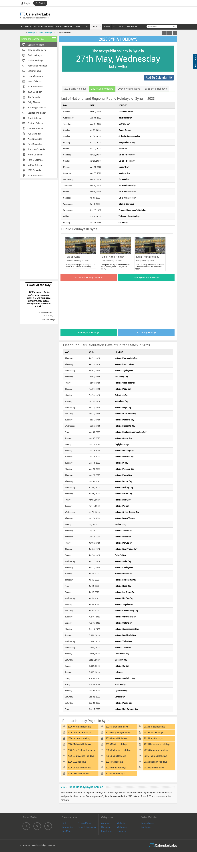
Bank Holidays (35, 55)
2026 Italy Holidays (153, 738)
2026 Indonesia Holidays (80, 738)
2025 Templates (35, 175)
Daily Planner (34, 102)
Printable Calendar (37, 149)
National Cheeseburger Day (127, 629)
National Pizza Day (123, 389)
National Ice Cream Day (125, 592)
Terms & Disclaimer (87, 827)
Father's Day (120, 555)
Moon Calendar (35, 81)
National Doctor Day (123, 481)
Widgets (121, 823)
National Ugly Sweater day (126, 709)
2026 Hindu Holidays (116, 767)
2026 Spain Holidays (116, 756)
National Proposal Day (124, 469)
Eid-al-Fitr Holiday (127, 155)
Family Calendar (35, 160)
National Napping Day (124, 450)
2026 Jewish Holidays (78, 773)
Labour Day (124, 167)
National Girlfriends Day (125, 617)
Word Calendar (35, 139)
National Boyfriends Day (125, 635)
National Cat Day (122, 666)
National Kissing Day (124, 567)
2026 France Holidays (154, 726)
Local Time (106, 831)
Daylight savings (122, 444)
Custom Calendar (36, 123)
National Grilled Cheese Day (127, 512)
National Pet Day (122, 506)
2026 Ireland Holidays (116, 738)
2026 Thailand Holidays (155, 756)
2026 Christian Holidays (79, 767)
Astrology (106, 823)
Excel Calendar (35, 144)
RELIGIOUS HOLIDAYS (43, 26)
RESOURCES (132, 26)
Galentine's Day (122, 395)
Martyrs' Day (124, 173)
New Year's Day (126, 112)
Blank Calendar (35, 118)
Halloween (119, 672)
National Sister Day (123, 623)
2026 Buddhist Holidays (155, 762)
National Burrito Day (123, 493)
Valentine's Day (121, 401)
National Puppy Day (123, 475)
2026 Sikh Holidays (115, 773)
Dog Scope (146, 827)
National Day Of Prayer (125, 518)
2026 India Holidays (153, 732)
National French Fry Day (125, 580)
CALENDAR (26, 26)
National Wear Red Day (125, 383)
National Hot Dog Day (124, 598)
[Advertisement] (38, 229)
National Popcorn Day (124, 364)
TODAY (107, 26)
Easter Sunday (125, 130)
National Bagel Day (123, 407)
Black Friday (120, 684)
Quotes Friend (147, 823)
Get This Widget (48, 320)
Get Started (40, 3)
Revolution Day (125, 118)
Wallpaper (122, 827)
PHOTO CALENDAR (64, 26)
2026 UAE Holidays (77, 762)
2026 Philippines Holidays (118, 750)
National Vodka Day (123, 641)
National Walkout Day (124, 457)
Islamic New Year (126, 204)
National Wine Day (123, 537)
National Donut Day (123, 543)
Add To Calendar (156, 78)
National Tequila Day (124, 604)
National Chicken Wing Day (126, 610)
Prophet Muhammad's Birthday (132, 210)
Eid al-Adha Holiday (127, 185)
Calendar (105, 827)
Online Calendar (35, 128)
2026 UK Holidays (114, 762)
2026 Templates (35, 86)
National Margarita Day (125, 426)
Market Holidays (35, 60)
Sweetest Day (121, 660)
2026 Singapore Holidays (156, 750)
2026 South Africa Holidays (81, 756)
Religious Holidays (37, 50)
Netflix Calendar (35, 165)
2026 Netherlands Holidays (157, 744)
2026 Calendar (35, 92)
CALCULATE (118, 26)
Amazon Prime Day (123, 574)
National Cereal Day (123, 438)
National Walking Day (124, 487)
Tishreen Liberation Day (129, 216)
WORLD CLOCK (82, 26)
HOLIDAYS (96, 26)
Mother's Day (124, 124)
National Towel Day (123, 530)
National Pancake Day (124, 420)
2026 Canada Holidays (117, 726)
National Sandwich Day (125, 678)
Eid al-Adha (124, 179)
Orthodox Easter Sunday (129, 136)
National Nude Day (123, 586)
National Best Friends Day (126, 549)
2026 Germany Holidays (79, 732)
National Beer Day (123, 500)
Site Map (66, 831)
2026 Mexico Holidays (116, 744)
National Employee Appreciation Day (131, 432)
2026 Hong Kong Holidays (118, 732)
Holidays (31, 33)
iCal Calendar (34, 97)
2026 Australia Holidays (79, 726)
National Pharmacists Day (126, 358)
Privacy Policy (84, 823)
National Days (34, 71)
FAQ (64, 823)
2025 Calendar (35, 170)
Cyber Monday (121, 690)
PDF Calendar (34, 134)
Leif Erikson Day (122, 654)
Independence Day (127, 142)
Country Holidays (45, 33)
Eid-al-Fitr (123, 148)
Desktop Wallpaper (37, 113)
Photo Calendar (35, 154)
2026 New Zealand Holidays (81, 750)
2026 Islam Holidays (154, 767)
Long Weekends (35, 76)
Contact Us (67, 827)
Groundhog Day (121, 377)
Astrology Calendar (37, 107)
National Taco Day (123, 647)
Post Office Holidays (37, 65)
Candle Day (120, 697)
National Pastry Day (123, 703)
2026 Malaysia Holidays (79, 744)
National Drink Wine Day (125, 413)
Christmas (123, 222)
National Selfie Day (123, 561)
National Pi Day (121, 463)
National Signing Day (124, 370)
